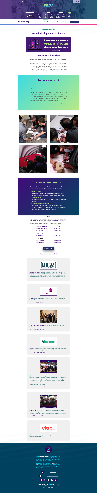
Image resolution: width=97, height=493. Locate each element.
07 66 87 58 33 (53, 472)
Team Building (23, 22)
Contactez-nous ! (48, 248)
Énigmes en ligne (49, 485)
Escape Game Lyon (43, 456)
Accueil (20, 1)
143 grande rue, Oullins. (52, 476)
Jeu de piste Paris (40, 485)
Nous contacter (74, 21)
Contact (76, 1)
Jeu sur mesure (50, 487)
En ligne (65, 21)
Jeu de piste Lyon (55, 484)
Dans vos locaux (57, 21)
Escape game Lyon (46, 484)
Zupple (39, 484)
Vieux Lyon (47, 21)
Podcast (55, 485)
